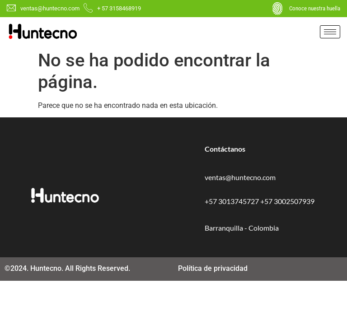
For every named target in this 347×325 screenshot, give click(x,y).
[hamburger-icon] (330, 31)
